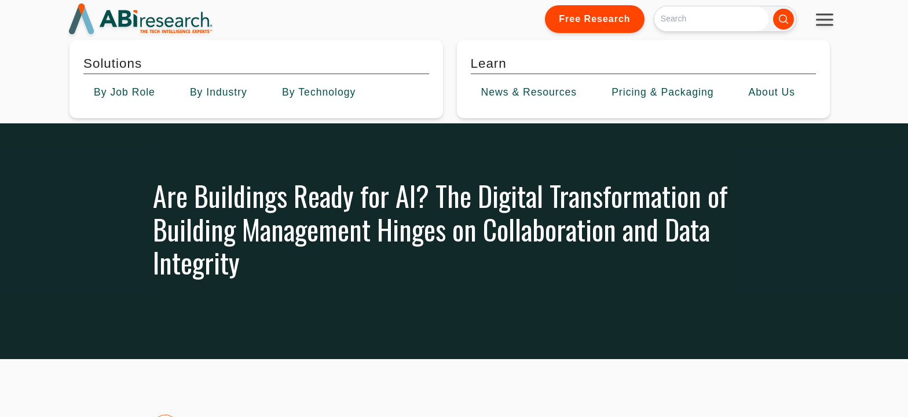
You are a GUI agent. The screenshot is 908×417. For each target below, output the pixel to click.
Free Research (594, 19)
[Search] (711, 18)
